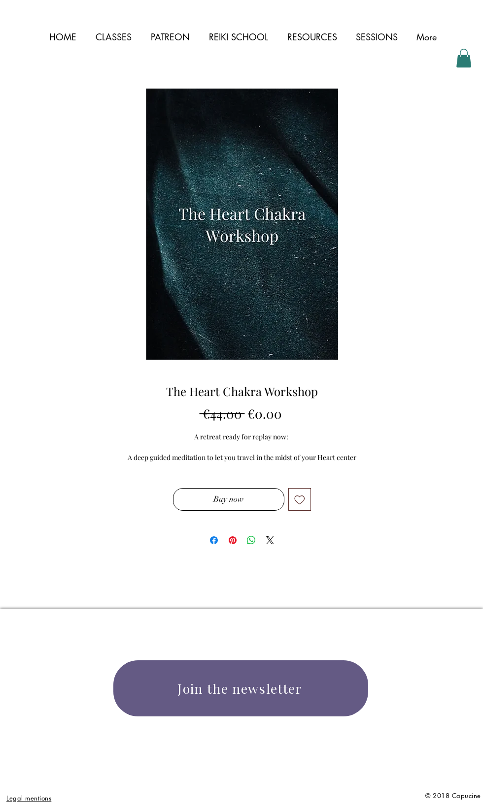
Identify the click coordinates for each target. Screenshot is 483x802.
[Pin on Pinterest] (233, 540)
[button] (311, 37)
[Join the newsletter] (240, 688)
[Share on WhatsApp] (251, 540)
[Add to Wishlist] (299, 499)
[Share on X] (270, 540)
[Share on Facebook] (214, 540)
